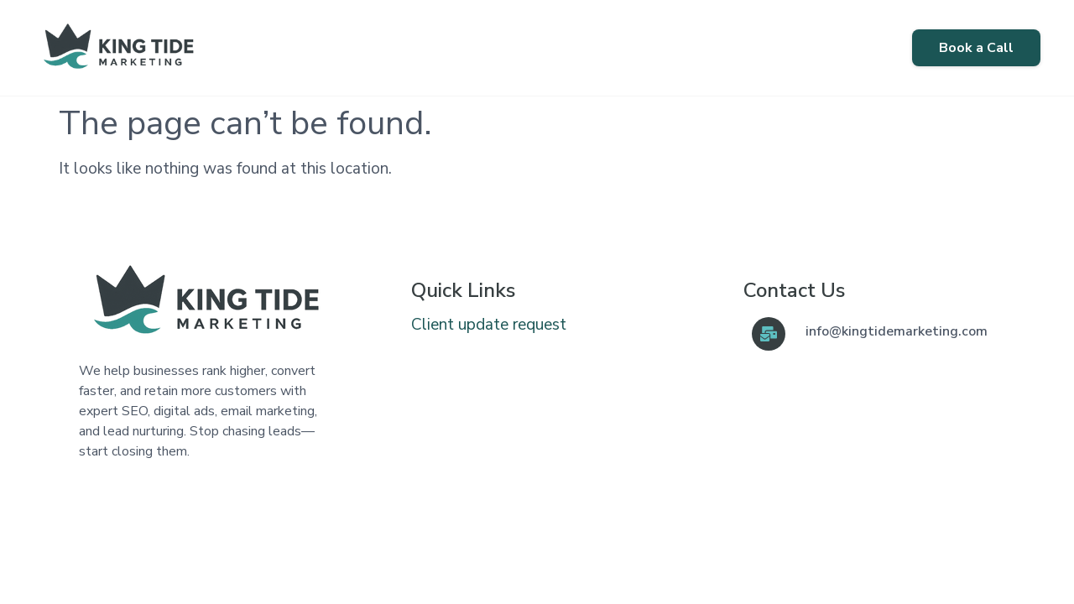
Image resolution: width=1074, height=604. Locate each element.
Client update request (488, 325)
